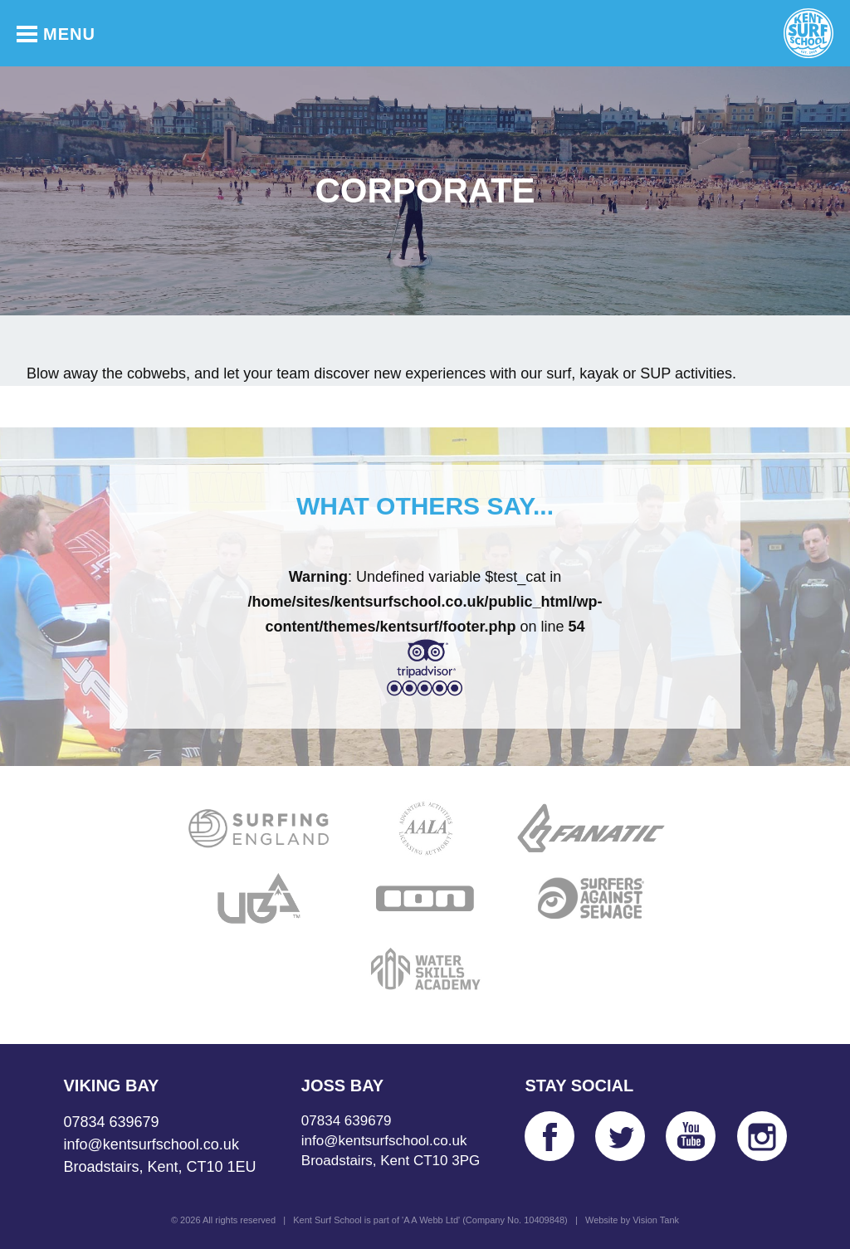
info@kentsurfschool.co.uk (151, 1144)
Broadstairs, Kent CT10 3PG (390, 1160)
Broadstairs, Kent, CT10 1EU (160, 1167)
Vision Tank (656, 1220)
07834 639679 (111, 1122)
